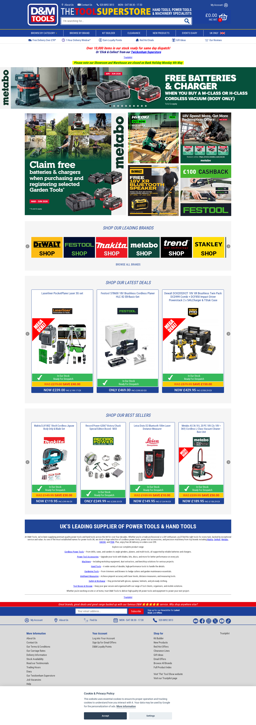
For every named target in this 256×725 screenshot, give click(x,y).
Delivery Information (36, 655)
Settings (150, 716)
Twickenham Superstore (146, 52)
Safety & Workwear (97, 581)
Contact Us (85, 4)
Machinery (86, 561)
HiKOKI (102, 542)
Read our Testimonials (37, 663)
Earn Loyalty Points (110, 40)
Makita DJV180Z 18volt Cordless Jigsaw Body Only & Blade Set (54, 427)
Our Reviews (213, 40)
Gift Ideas (179, 40)
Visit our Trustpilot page (165, 678)
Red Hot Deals (145, 40)
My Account (219, 5)
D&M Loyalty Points (102, 646)
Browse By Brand (80, 33)
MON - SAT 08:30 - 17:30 (130, 4)
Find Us (90, 620)
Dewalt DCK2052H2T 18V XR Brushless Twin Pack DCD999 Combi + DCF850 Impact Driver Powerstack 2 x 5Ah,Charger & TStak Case (193, 297)
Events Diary (189, 33)
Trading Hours (33, 667)
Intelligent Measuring (89, 576)
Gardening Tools (91, 571)
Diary (29, 671)
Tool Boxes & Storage (82, 586)
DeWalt (217, 539)
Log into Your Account (103, 638)
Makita (210, 539)
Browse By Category (44, 33)
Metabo (224, 539)
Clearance (133, 33)
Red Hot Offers (161, 646)
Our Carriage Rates (35, 650)
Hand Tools (96, 566)
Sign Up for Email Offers (104, 642)
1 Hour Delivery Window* (76, 40)
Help (28, 683)
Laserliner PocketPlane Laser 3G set (62, 293)
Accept (105, 716)
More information (126, 706)
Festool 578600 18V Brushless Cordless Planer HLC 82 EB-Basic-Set (128, 295)
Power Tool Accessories (88, 556)
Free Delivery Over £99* (42, 40)
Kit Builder (108, 33)
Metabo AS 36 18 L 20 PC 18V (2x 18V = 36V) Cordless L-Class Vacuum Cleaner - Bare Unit (201, 428)
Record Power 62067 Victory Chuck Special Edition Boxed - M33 (103, 427)
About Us (67, 4)
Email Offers (160, 659)
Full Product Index (163, 667)
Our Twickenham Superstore (40, 675)
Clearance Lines (162, 650)
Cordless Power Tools (74, 551)
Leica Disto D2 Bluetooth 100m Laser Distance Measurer (152, 427)
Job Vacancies (33, 679)
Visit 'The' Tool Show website (168, 674)
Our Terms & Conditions (38, 646)
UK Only (217, 33)
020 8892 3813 (105, 4)
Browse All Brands (128, 264)
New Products (161, 33)
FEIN (112, 542)
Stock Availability (34, 659)
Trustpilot (128, 57)
